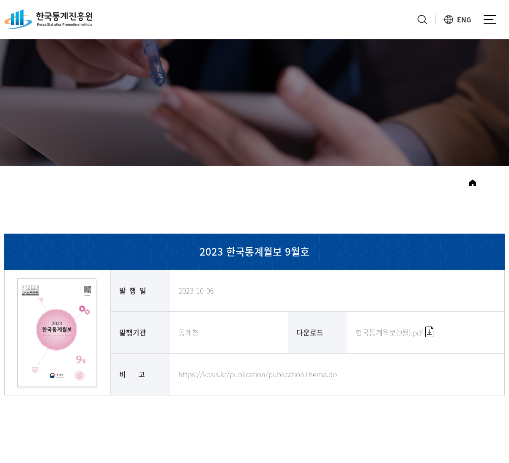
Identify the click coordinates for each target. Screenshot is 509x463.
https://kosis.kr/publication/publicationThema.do (257, 374)
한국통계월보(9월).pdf (394, 332)
